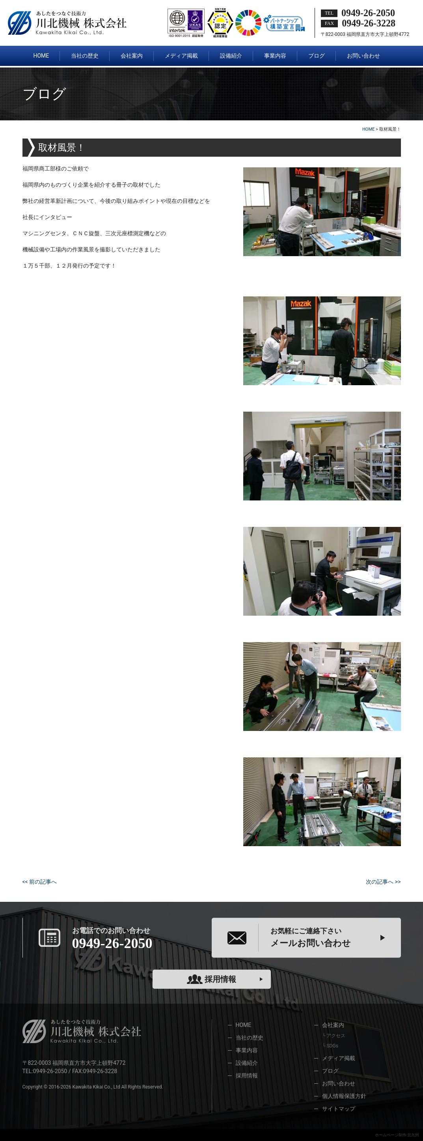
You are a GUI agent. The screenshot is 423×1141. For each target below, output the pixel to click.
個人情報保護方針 (344, 1096)
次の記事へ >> (383, 882)
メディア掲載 (338, 1058)
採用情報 (211, 979)
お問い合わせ (338, 1083)
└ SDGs (330, 1046)
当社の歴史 (249, 1037)
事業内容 (247, 1050)
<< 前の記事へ (39, 882)
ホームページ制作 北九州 (397, 1135)
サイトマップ (338, 1108)
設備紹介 (247, 1063)
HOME (244, 1025)
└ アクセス (333, 1035)
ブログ (330, 1071)
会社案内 (333, 1025)
